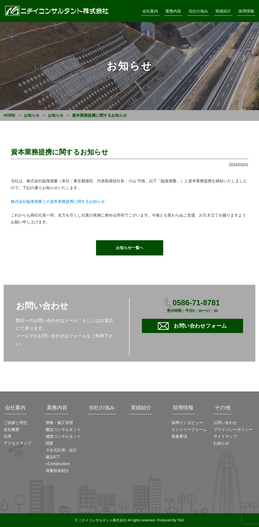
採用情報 (246, 11)
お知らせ (221, 443)
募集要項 (179, 436)
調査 (49, 443)
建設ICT (53, 457)
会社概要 (11, 429)
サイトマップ (225, 436)
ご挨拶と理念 (15, 423)
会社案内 (150, 11)
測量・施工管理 (59, 423)
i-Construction (58, 464)
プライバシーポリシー (233, 429)
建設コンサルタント (63, 429)
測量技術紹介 (57, 471)
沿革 (8, 436)
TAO (180, 520)
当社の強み (198, 11)
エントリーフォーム (189, 429)
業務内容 (173, 11)
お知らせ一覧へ (129, 248)
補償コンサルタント (63, 436)
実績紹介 (223, 11)
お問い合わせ (225, 423)
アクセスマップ (17, 443)
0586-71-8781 (196, 302)
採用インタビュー (187, 423)
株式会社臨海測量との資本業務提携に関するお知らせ (58, 201)
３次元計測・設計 (61, 450)
